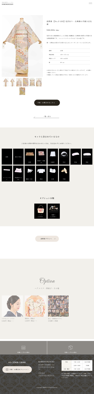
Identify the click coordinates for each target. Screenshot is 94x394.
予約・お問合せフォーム (16, 369)
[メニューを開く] (90, 3)
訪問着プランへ (46, 239)
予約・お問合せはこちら (46, 103)
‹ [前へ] (3, 46)
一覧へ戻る (47, 116)
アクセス (41, 373)
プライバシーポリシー (46, 375)
